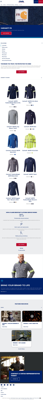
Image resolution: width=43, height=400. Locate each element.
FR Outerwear (4, 52)
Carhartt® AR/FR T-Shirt (30, 174)
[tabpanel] (21, 144)
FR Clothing (16, 4)
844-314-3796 (22, 250)
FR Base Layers (4, 47)
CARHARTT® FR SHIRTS (5, 77)
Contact (41, 1)
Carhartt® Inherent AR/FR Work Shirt (13, 151)
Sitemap (31, 398)
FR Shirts (3, 49)
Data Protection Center (14, 398)
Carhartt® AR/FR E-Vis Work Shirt (30, 102)
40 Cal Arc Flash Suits (6, 58)
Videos (2, 307)
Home (1, 4)
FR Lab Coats (4, 56)
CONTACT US (15, 379)
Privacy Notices (27, 398)
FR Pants (3, 51)
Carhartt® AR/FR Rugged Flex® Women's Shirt (13, 199)
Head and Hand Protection (6, 60)
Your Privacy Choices (37, 398)
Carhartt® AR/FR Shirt (30, 127)
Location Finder (3, 394)
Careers (2, 392)
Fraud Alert (22, 398)
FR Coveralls (4, 54)
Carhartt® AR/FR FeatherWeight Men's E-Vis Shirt (12, 102)
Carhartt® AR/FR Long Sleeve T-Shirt (13, 127)
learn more (3, 291)
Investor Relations (4, 388)
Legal (19, 398)
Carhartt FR (4, 45)
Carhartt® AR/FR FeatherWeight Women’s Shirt (30, 199)
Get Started (6, 33)
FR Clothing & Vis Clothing (10, 4)
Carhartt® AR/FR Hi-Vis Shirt (30, 150)
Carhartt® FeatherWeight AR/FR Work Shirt (13, 175)
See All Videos (21, 349)
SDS (1, 390)
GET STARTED (21, 71)
